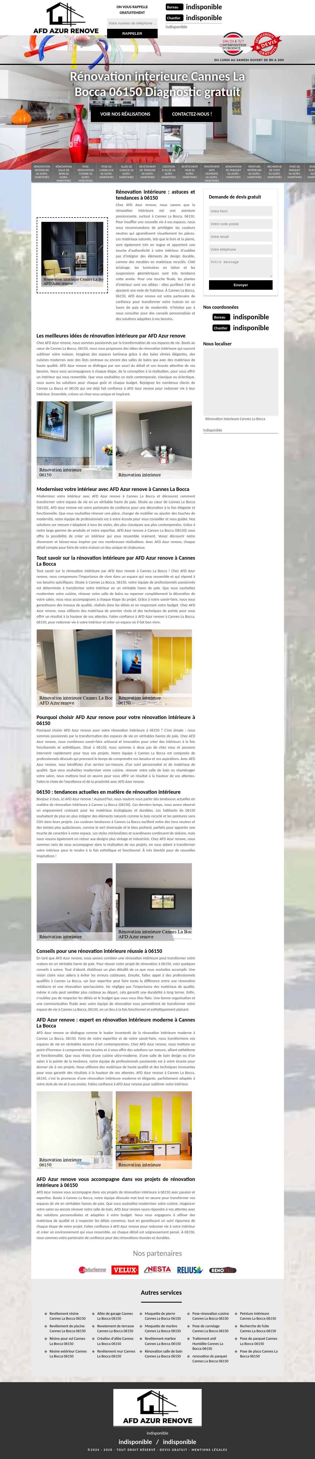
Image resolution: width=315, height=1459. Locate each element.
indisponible (204, 6)
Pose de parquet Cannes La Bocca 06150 (258, 1341)
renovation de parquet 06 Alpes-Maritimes (233, 172)
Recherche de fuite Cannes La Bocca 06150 (258, 1328)
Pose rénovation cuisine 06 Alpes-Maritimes (85, 173)
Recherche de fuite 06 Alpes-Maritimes (274, 172)
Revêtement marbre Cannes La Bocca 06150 (163, 1341)
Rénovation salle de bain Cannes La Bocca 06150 (163, 1354)
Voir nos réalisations (125, 114)
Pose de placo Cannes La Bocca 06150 (258, 1354)
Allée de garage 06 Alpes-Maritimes (126, 172)
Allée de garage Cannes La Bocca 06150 (115, 1316)
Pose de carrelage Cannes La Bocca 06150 (210, 1328)
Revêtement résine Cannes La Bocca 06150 (68, 1316)
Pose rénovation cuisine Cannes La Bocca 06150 (210, 1316)
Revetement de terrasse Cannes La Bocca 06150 (115, 1328)
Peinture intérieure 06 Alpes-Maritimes (254, 172)
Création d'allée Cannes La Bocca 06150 (115, 1341)
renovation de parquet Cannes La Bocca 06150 (210, 1358)
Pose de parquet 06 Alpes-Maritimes (295, 172)
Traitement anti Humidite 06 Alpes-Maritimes (212, 173)
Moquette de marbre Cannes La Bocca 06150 (163, 1328)
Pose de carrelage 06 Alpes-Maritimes (106, 172)
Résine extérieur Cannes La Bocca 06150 (68, 1354)
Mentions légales (209, 1450)
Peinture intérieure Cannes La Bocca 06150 (258, 1316)
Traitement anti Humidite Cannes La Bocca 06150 (207, 1343)
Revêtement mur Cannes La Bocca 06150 (116, 1354)
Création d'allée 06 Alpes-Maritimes (169, 172)
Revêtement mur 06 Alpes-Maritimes (190, 172)
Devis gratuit (174, 1450)
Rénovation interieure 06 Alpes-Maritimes (42, 172)
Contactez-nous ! (192, 114)
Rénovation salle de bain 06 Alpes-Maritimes (64, 173)
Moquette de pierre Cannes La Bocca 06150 (163, 1316)
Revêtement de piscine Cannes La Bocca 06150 (68, 1328)
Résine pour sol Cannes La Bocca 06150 (67, 1341)
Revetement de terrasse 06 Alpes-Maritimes (147, 172)
